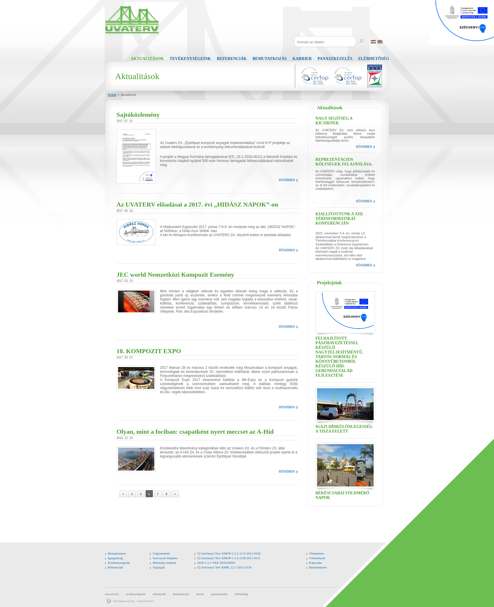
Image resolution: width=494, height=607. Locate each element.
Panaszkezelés (335, 58)
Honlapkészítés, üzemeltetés (133, 601)
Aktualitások (147, 58)
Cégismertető (161, 553)
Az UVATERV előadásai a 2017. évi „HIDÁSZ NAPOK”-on (197, 204)
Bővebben (287, 180)
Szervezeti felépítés (165, 558)
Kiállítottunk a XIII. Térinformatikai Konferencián (340, 218)
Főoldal (112, 94)
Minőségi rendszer (164, 562)
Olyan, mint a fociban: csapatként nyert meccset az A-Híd (195, 431)
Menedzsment (117, 553)
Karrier (302, 58)
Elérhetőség (373, 58)
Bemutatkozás (270, 58)
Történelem (316, 553)
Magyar (373, 41)
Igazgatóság (115, 558)
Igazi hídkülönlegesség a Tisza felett (344, 428)
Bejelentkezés (318, 567)
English (380, 41)
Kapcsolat (315, 562)
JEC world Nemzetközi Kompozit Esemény (175, 274)
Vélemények (317, 558)
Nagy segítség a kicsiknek (334, 120)
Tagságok (159, 567)
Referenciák (232, 58)
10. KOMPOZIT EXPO (149, 351)
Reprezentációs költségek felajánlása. (344, 161)
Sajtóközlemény (138, 114)
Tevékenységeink (190, 58)
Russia (386, 41)
